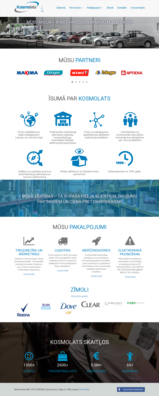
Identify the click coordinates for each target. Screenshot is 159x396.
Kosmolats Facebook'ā (130, 389)
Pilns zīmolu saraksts (79, 296)
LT (42, 8)
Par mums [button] (76, 7)
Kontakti (122, 7)
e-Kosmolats (138, 7)
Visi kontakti (84, 389)
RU (42, 11)
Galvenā (60, 7)
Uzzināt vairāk (28, 274)
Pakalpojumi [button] (94, 7)
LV (42, 6)
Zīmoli (110, 7)
